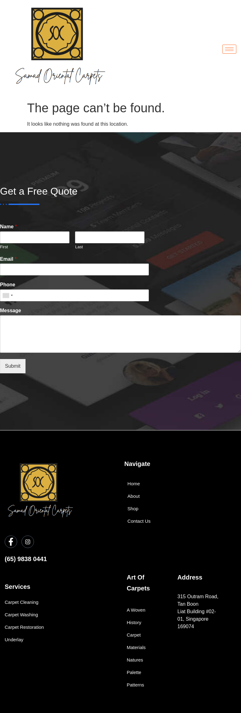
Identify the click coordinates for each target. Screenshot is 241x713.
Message (10, 310)
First (4, 247)
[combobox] (7, 295)
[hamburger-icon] (229, 49)
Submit (13, 366)
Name (8, 226)
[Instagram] (27, 542)
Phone (7, 284)
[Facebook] (11, 542)
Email (8, 259)
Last (79, 247)
